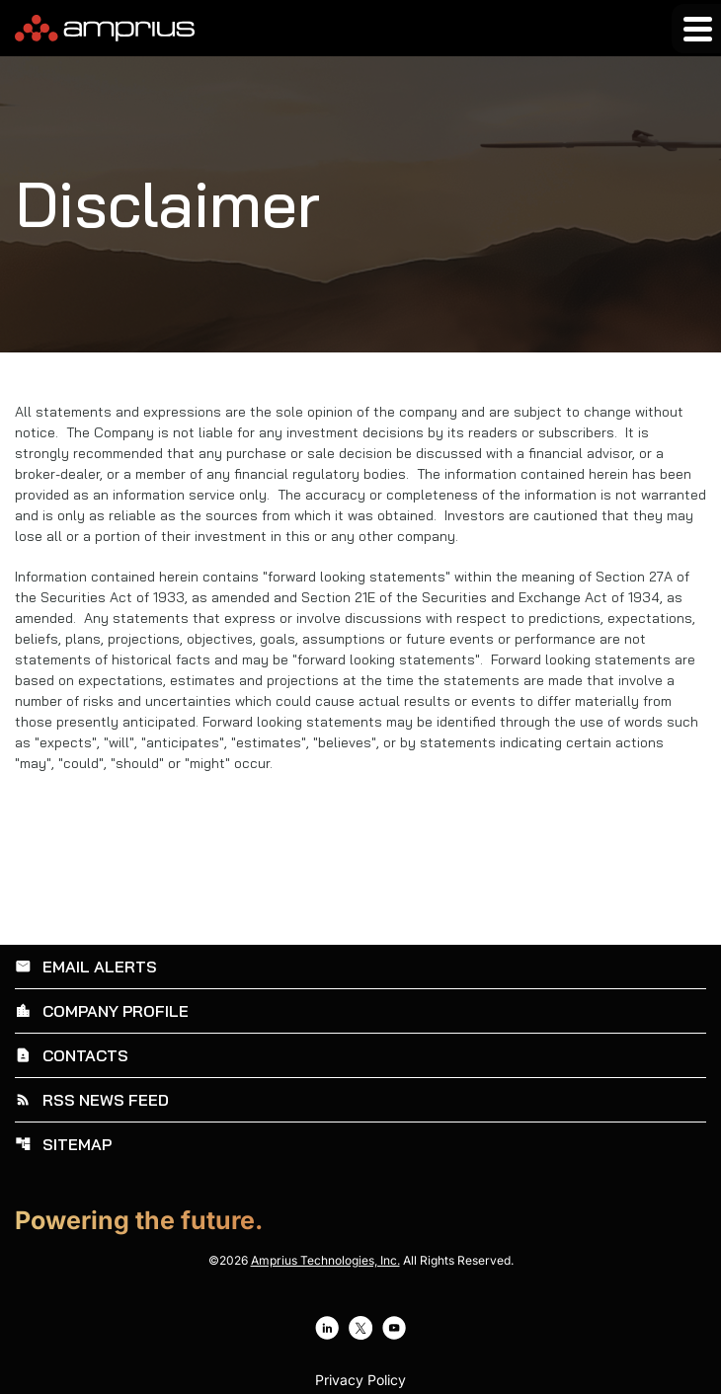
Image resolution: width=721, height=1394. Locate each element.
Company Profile (102, 1011)
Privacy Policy (360, 1380)
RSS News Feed (92, 1100)
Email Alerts (86, 966)
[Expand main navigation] (696, 28)
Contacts (71, 1055)
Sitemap (63, 1144)
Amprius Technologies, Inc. (325, 1260)
